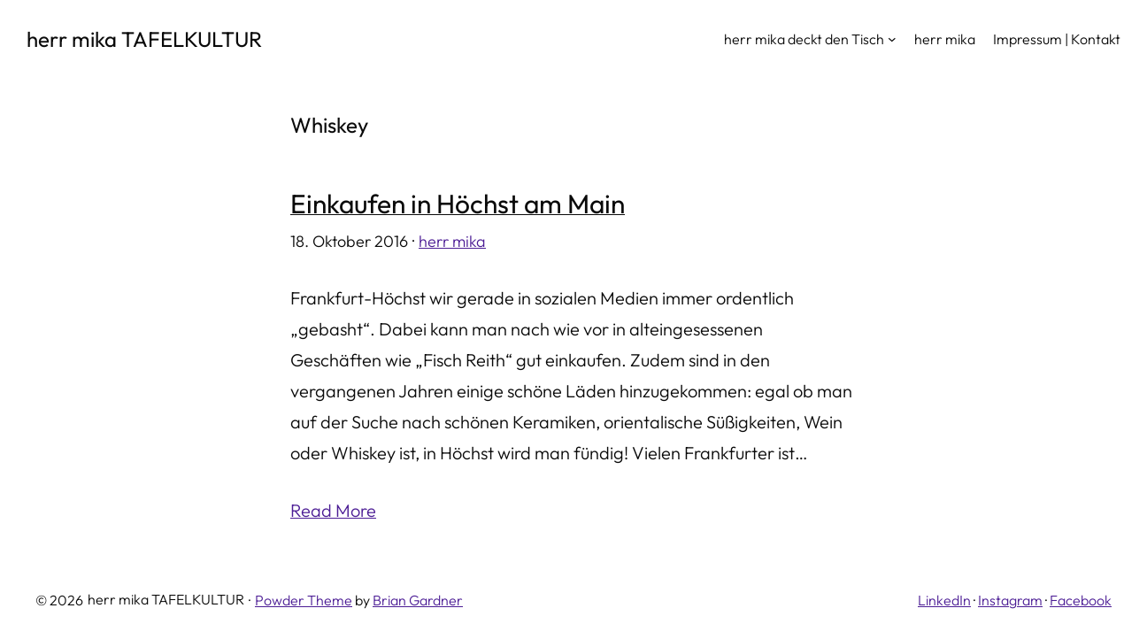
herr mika (452, 241)
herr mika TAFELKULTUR (144, 39)
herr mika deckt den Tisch (804, 39)
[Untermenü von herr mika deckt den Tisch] (892, 39)
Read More (333, 510)
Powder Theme (303, 600)
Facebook (1081, 600)
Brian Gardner (418, 600)
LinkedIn (944, 600)
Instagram (1010, 600)
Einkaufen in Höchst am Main (457, 204)
